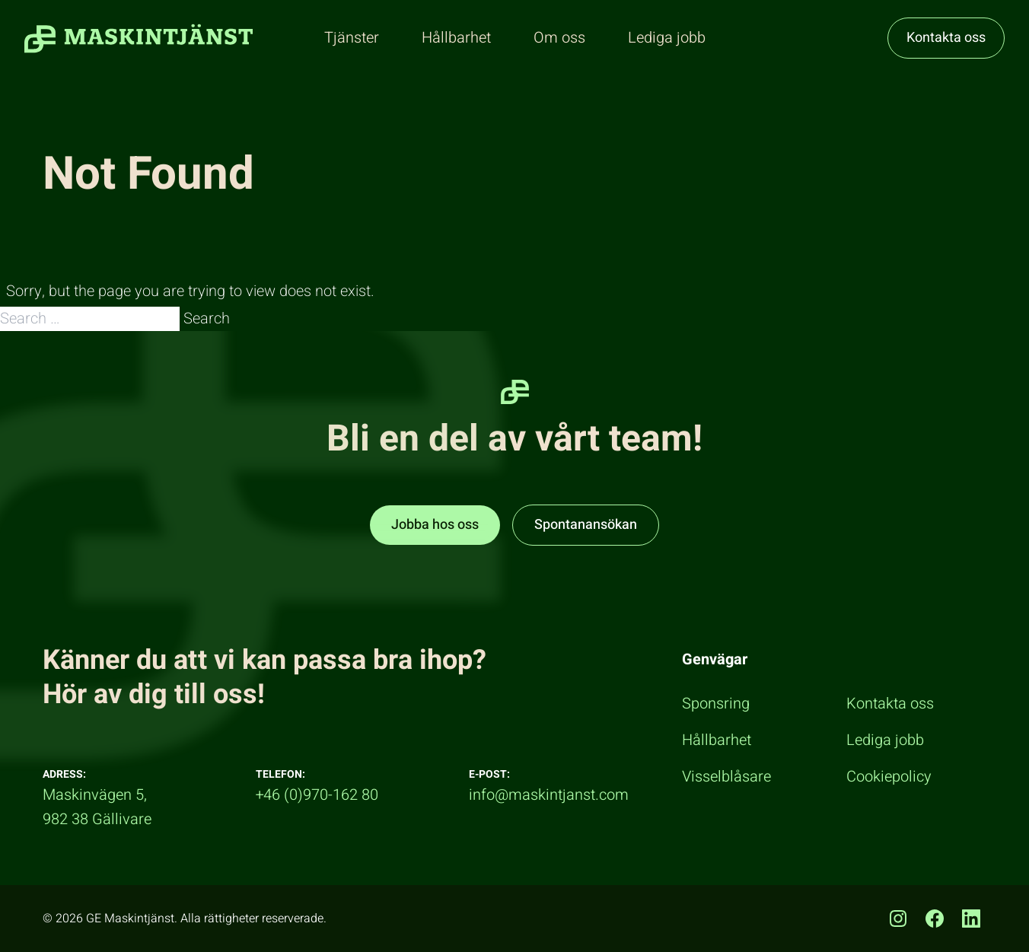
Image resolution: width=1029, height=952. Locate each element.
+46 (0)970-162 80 (317, 795)
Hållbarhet (716, 740)
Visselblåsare (726, 777)
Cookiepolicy (889, 777)
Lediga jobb (885, 740)
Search (206, 318)
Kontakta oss (946, 37)
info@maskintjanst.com (549, 795)
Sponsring (716, 704)
